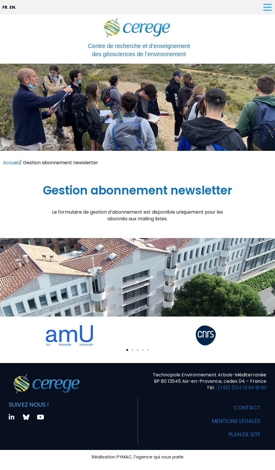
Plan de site (242, 434)
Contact (246, 408)
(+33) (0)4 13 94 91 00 (241, 387)
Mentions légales (233, 421)
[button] (127, 350)
